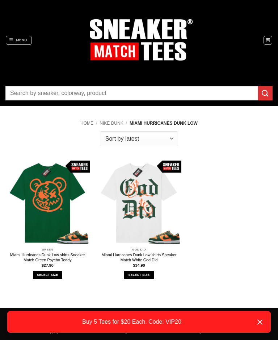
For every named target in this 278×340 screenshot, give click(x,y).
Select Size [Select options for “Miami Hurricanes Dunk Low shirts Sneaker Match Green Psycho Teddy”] (47, 275)
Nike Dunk (111, 123)
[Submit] (265, 93)
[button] (19, 40)
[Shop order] (139, 138)
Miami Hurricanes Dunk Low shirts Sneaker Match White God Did (138, 257)
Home (86, 123)
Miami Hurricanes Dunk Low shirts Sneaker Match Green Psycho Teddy (47, 257)
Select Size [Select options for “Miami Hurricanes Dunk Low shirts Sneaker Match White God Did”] (139, 275)
